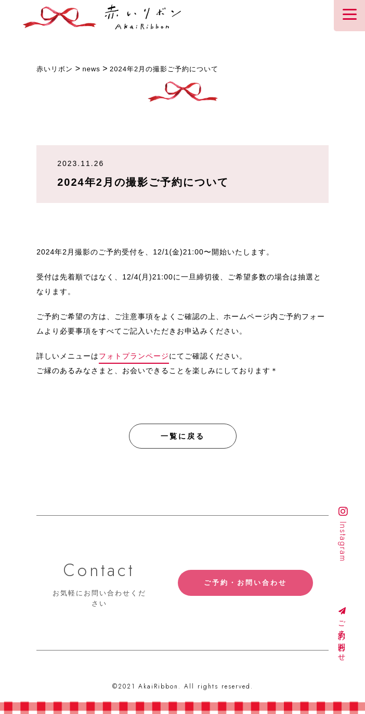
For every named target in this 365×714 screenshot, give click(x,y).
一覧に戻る (183, 436)
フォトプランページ (134, 356)
